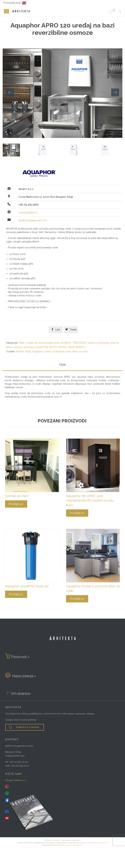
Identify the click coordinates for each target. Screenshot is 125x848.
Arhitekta (55, 840)
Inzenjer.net (77, 845)
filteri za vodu (80, 351)
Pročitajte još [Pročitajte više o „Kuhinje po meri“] (16, 504)
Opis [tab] (62, 364)
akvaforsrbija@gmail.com (32, 220)
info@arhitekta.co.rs (15, 780)
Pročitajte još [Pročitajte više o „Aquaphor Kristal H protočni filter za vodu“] (77, 598)
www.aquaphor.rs (28, 212)
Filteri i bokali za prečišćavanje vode (39, 342)
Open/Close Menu (3, 11)
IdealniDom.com (61, 845)
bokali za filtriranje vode (57, 351)
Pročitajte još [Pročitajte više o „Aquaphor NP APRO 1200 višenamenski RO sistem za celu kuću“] (77, 513)
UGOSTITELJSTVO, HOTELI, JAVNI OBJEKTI (60, 347)
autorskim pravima (99, 842)
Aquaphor (37, 351)
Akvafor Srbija (23, 351)
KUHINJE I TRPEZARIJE (73, 342)
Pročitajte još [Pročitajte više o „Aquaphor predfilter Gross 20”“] (16, 594)
